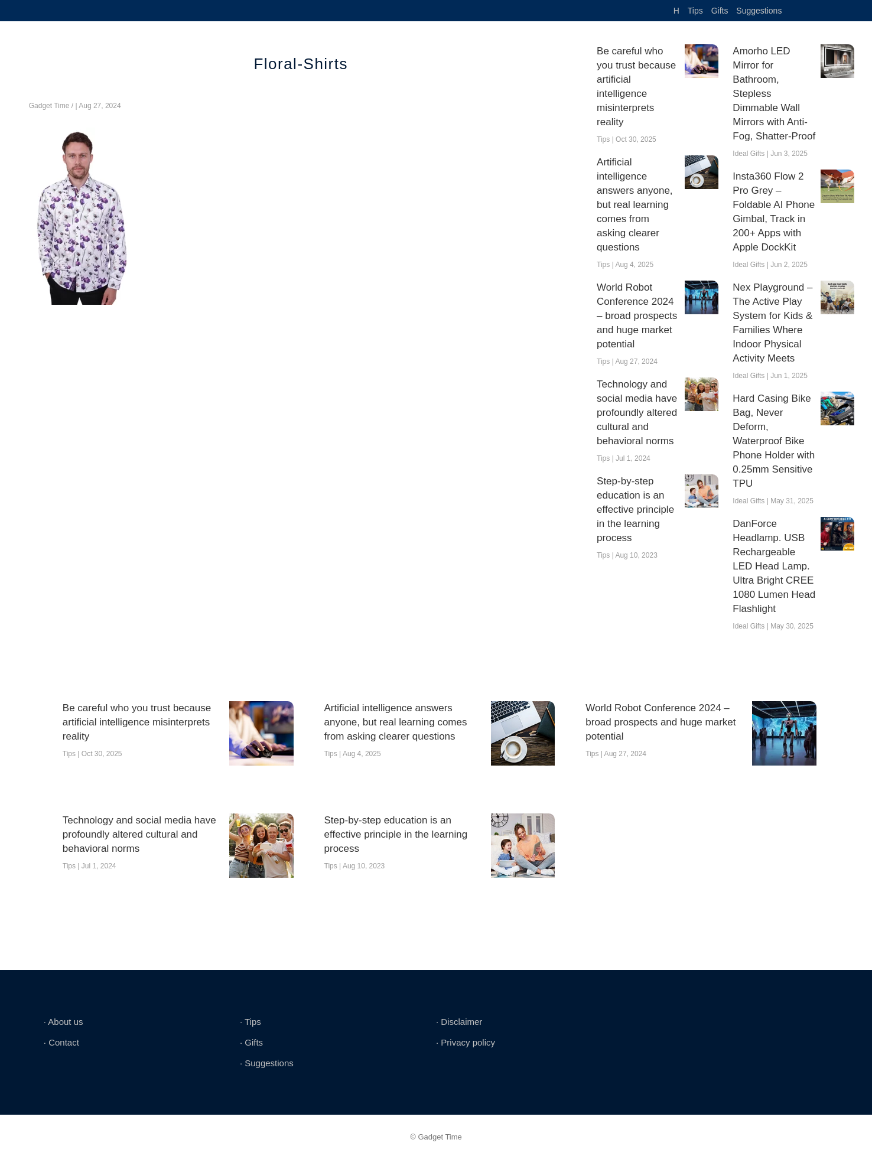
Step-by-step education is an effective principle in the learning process (635, 509)
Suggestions (759, 10)
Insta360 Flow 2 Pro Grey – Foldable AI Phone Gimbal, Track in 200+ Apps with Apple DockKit (774, 212)
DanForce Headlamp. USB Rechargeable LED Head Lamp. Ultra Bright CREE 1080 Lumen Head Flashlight (774, 566)
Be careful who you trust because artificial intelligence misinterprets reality (636, 86)
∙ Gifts (251, 1042)
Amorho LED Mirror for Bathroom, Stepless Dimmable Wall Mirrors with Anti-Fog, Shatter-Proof (774, 93)
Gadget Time (49, 106)
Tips (695, 10)
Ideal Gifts (748, 153)
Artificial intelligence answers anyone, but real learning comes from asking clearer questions (635, 205)
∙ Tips (250, 1022)
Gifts (719, 10)
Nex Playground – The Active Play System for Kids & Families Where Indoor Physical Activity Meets (772, 323)
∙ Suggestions (267, 1063)
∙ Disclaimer (459, 1022)
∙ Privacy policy (465, 1042)
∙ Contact (61, 1042)
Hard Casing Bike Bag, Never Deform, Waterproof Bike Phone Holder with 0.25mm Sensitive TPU (774, 441)
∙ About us (63, 1022)
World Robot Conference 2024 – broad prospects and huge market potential (637, 316)
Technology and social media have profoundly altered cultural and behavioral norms (637, 413)
